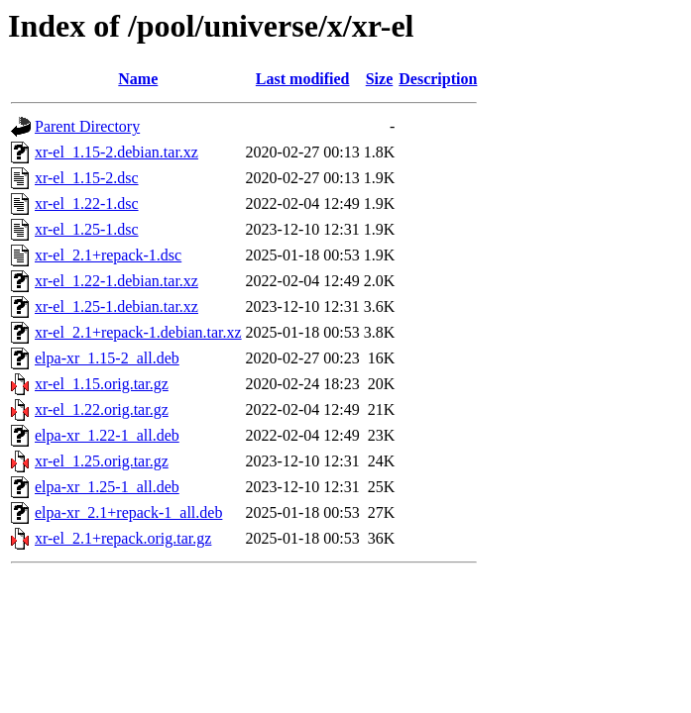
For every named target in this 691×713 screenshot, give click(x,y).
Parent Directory (87, 126)
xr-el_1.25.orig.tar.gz (102, 461)
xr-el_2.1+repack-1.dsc (108, 255)
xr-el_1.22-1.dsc (87, 203)
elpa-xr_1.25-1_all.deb (107, 486)
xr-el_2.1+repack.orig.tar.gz (123, 538)
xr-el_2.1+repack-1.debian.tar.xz (138, 332)
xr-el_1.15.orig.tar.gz (102, 383)
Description (438, 78)
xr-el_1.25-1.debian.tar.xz (116, 306)
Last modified (303, 78)
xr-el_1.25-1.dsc (87, 229)
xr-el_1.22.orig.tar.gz (102, 409)
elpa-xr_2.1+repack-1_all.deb (128, 512)
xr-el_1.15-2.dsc (87, 177)
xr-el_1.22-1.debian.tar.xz (116, 280)
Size (380, 78)
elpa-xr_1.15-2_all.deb (107, 358)
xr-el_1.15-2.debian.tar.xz (116, 152)
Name (138, 78)
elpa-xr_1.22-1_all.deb (107, 435)
